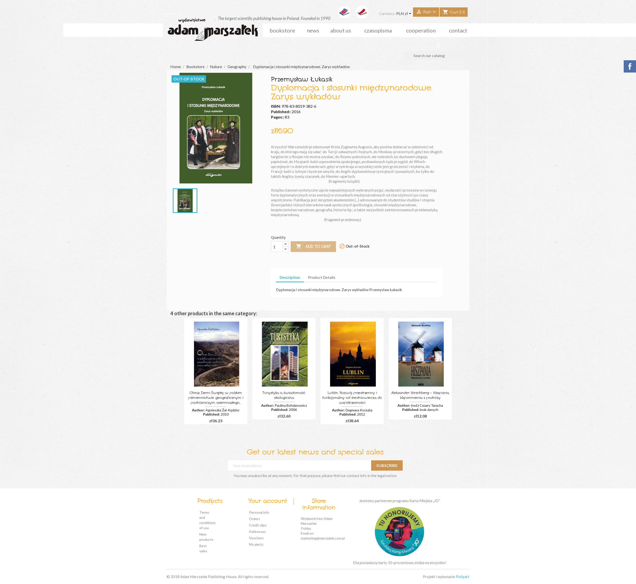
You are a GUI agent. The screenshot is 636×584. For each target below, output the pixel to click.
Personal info (259, 512)
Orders (254, 519)
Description (290, 277)
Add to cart (313, 246)
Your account (267, 501)
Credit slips (258, 525)
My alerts (256, 544)
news (313, 30)
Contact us (172, 13)
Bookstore (282, 30)
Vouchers (256, 538)
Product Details (321, 277)
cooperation (421, 30)
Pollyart (462, 576)
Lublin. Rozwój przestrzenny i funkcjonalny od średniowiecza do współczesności (352, 398)
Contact (458, 30)
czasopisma (378, 30)
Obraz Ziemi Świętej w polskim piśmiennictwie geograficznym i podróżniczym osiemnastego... (215, 398)
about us (340, 30)
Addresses (257, 531)
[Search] (438, 55)
